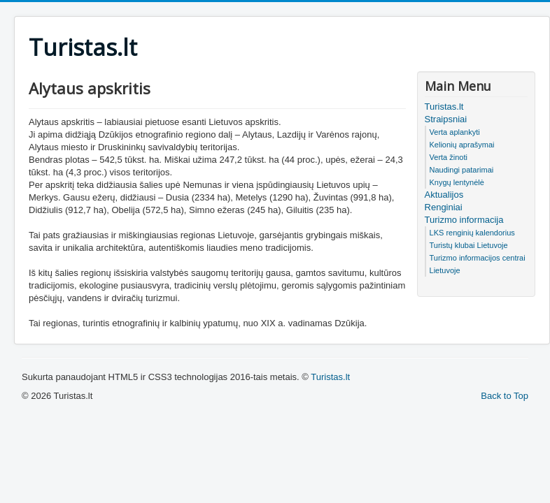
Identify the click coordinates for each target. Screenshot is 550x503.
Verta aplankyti (455, 132)
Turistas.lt (444, 106)
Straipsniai (446, 119)
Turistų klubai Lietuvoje (469, 245)
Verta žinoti (448, 157)
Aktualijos (444, 194)
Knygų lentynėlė (457, 182)
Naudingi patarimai (462, 170)
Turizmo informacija (464, 219)
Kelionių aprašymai (462, 144)
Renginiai (444, 207)
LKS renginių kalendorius (472, 232)
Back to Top (504, 396)
